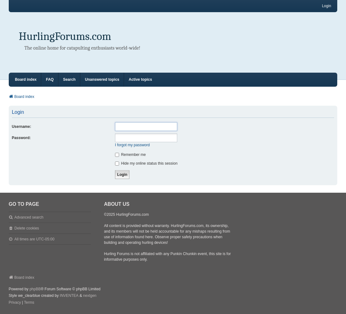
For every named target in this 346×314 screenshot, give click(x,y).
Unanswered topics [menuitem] (102, 79)
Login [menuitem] (326, 6)
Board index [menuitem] (26, 79)
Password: (21, 138)
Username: (21, 126)
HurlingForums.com (65, 36)
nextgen (90, 295)
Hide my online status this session (146, 163)
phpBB (35, 289)
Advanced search (28, 217)
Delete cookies (26, 228)
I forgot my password (132, 145)
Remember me (130, 154)
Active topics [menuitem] (140, 79)
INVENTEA (69, 295)
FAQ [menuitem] (50, 79)
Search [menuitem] (69, 79)
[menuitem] (15, 302)
